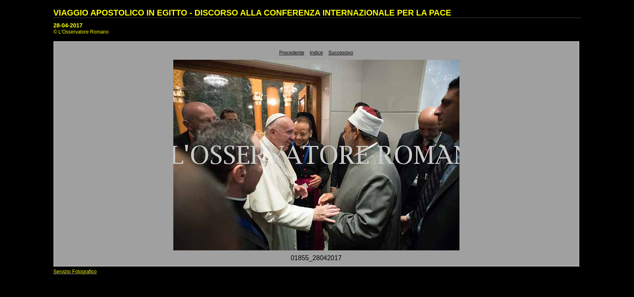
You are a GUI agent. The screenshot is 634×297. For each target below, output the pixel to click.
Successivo (340, 53)
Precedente (291, 53)
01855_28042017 (316, 257)
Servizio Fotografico (75, 271)
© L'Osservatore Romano (81, 32)
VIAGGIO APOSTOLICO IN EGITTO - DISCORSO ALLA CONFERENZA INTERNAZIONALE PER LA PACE (252, 12)
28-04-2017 (68, 25)
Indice (316, 53)
